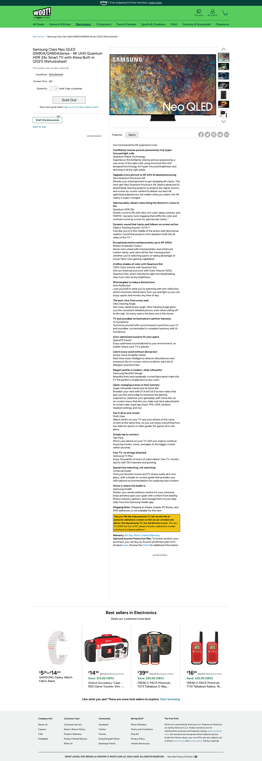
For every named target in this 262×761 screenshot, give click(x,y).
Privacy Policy (138, 739)
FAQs (146, 545)
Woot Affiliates (138, 724)
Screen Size (40, 81)
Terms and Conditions (142, 729)
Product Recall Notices (75, 739)
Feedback (43, 739)
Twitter (102, 729)
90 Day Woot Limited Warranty (142, 535)
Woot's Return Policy (74, 729)
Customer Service (73, 724)
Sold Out (69, 100)
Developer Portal (107, 743)
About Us (42, 724)
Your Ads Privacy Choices (179, 756)
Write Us (68, 743)
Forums (198, 13)
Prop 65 (135, 734)
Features (117, 134)
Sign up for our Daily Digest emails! (81, 107)
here (125, 545)
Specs (132, 134)
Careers (42, 729)
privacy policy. (196, 741)
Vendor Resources (140, 743)
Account (212, 13)
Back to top (39, 126)
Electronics (38, 36)
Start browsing (170, 699)
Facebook (103, 724)
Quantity (42, 88)
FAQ (40, 734)
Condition (41, 74)
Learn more (155, 2)
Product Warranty (73, 734)
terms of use (179, 741)
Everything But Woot (109, 739)
